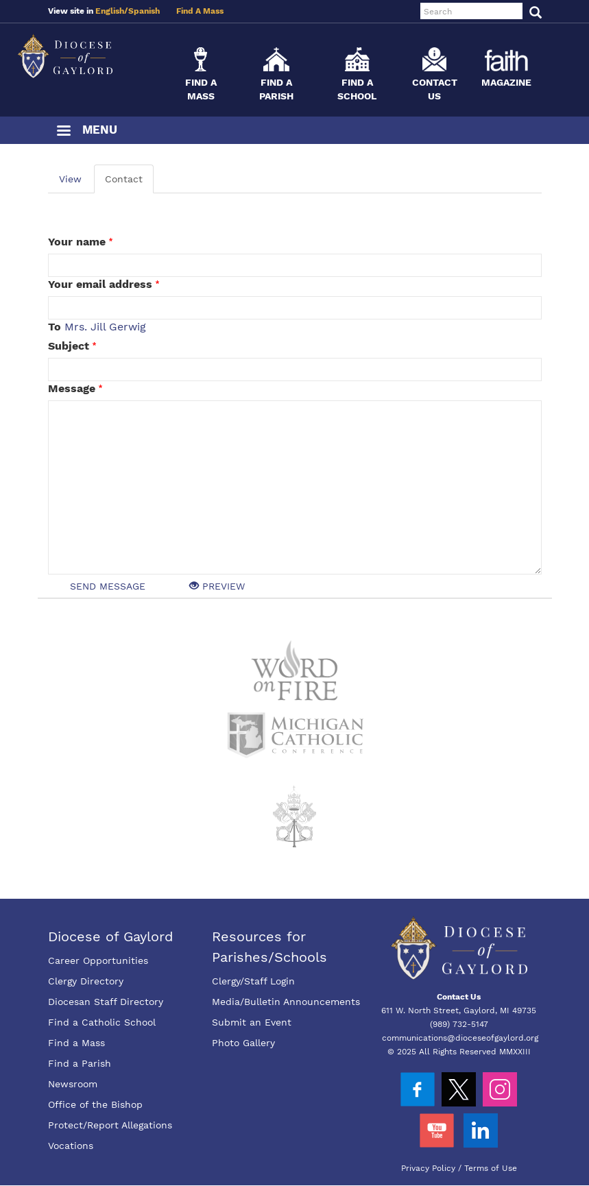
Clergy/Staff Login (253, 981)
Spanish (144, 11)
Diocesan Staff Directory (105, 1001)
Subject (68, 345)
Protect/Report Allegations (110, 1125)
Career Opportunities (98, 960)
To (54, 326)
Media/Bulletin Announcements (286, 1001)
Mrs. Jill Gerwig (105, 326)
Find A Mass (200, 11)
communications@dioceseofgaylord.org (460, 1038)
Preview (217, 586)
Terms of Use (490, 1168)
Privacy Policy (428, 1168)
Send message (107, 586)
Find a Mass (76, 1042)
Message (71, 388)
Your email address (100, 284)
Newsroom (72, 1083)
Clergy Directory (85, 981)
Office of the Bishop (95, 1104)
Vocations (70, 1145)
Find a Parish (79, 1063)
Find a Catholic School (102, 1022)
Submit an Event (251, 1022)
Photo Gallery (243, 1042)
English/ (111, 11)
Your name (77, 241)
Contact (124, 178)
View (70, 178)
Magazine (506, 82)
